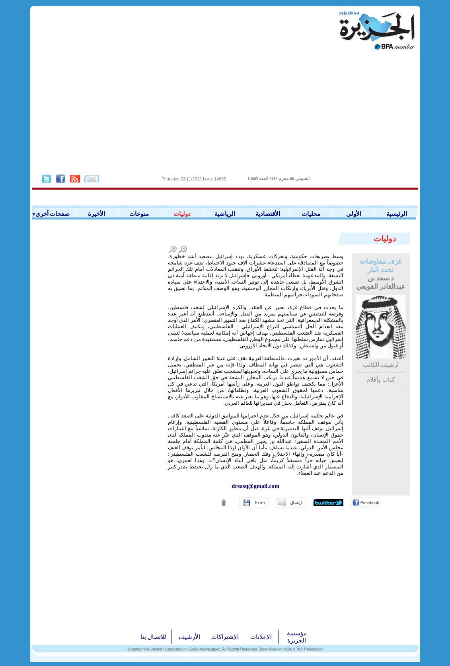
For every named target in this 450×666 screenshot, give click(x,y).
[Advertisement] (225, 112)
